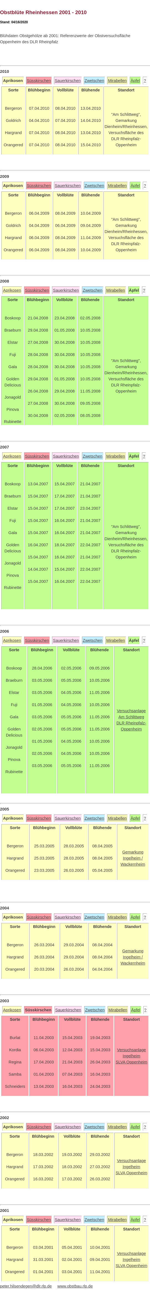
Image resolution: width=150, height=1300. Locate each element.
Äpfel (135, 80)
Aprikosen (12, 290)
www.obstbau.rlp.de (75, 1286)
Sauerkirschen (68, 80)
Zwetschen (94, 80)
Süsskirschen (39, 80)
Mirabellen (117, 80)
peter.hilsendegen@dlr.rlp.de (26, 1286)
